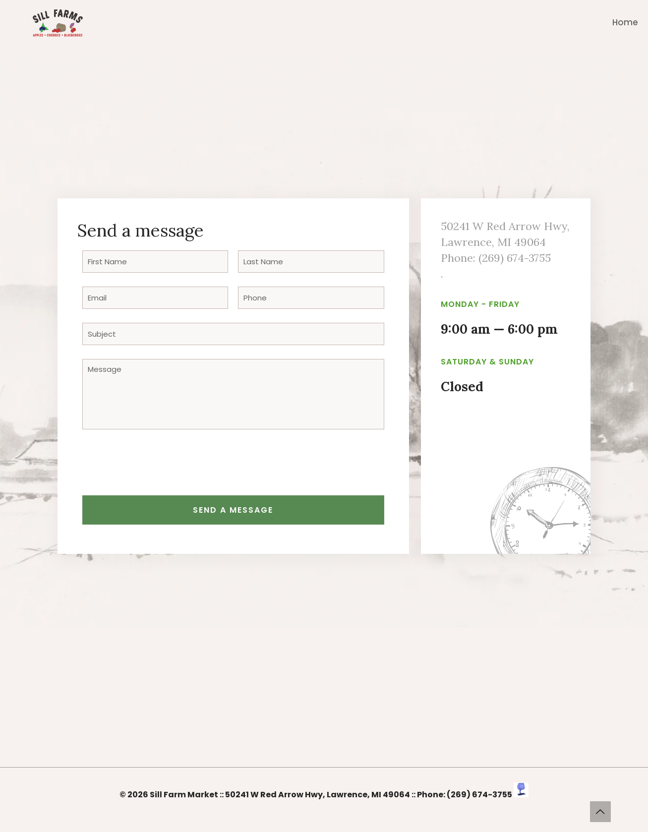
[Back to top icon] (600, 811)
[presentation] (157, 466)
